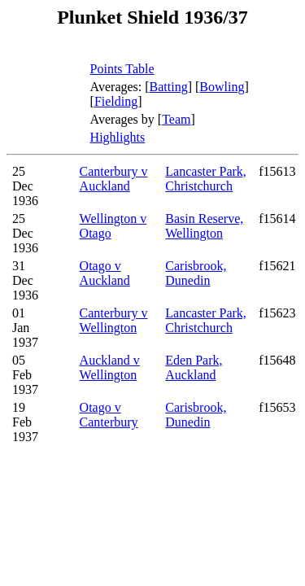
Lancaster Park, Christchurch (205, 178)
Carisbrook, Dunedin (195, 273)
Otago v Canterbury (109, 414)
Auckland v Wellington (110, 367)
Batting (169, 87)
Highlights (118, 137)
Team (176, 119)
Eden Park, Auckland (193, 367)
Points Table (122, 69)
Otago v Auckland (105, 273)
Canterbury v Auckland (114, 178)
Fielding (115, 101)
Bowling (221, 87)
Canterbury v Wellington (114, 320)
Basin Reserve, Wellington (204, 226)
